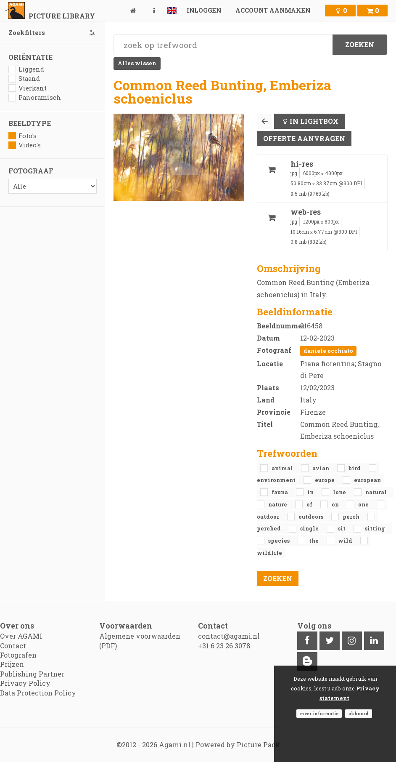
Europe (325, 480)
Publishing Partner (32, 673)
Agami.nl (174, 744)
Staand (24, 79)
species (279, 540)
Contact (13, 645)
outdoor (268, 516)
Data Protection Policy (38, 692)
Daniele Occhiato (328, 350)
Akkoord (358, 714)
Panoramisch (34, 97)
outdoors (311, 516)
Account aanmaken (272, 10)
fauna (280, 492)
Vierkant (27, 88)
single (310, 528)
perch (352, 516)
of (310, 504)
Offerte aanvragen (304, 138)
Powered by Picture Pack (237, 744)
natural (376, 492)
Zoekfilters (52, 33)
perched (269, 528)
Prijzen (12, 664)
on (336, 504)
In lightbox (314, 121)
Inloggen (204, 10)
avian (321, 468)
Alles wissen (137, 63)
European (367, 480)
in (311, 492)
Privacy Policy (25, 683)
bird (355, 468)
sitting (375, 528)
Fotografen (18, 654)
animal (283, 468)
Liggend (26, 69)
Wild (346, 540)
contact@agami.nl (229, 635)
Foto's (22, 136)
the (314, 540)
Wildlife (269, 552)
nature (278, 504)
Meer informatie (319, 714)
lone (340, 492)
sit (342, 528)
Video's (24, 145)
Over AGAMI (21, 635)
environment (277, 480)
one (364, 504)
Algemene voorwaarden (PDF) (139, 640)
